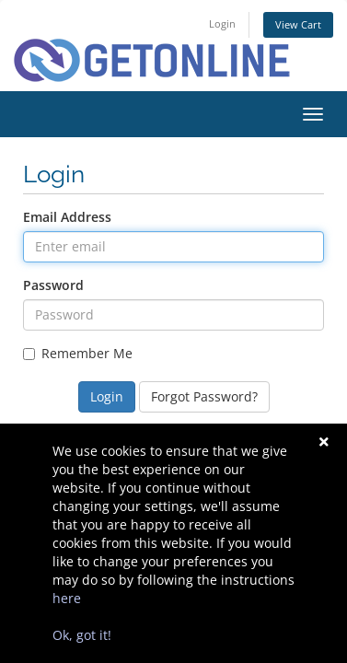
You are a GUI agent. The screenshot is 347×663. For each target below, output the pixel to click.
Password (53, 285)
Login (222, 23)
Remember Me (78, 353)
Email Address (67, 217)
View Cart (298, 24)
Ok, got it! (81, 635)
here (66, 598)
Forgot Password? (204, 396)
